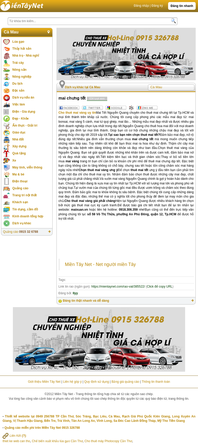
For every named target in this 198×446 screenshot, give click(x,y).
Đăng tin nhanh (182, 6)
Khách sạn (20, 202)
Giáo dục (19, 132)
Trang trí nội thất (24, 195)
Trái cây (18, 63)
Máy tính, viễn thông (27, 167)
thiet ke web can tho (16, 441)
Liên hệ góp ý (72, 381)
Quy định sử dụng (96, 381)
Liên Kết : (15, 436)
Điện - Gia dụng (23, 111)
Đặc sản (18, 90)
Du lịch (17, 83)
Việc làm (18, 104)
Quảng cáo (20, 188)
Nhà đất (18, 139)
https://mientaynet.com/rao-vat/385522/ (118, 286)
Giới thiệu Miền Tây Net (44, 381)
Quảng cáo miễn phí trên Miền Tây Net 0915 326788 (42, 428)
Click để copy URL (159, 286)
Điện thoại (20, 181)
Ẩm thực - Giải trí (24, 125)
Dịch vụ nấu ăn (23, 97)
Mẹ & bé (18, 174)
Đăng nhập (141, 5)
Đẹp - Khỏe (20, 118)
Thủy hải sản (21, 48)
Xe (14, 160)
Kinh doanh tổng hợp (27, 216)
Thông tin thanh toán (156, 381)
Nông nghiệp (21, 76)
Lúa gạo (18, 41)
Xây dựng (19, 146)
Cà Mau (11, 32)
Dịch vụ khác (21, 223)
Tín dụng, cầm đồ (25, 209)
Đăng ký (157, 5)
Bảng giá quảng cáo (125, 381)
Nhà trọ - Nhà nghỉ (25, 55)
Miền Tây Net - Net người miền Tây (100, 264)
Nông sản (19, 70)
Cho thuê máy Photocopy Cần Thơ (108, 441)
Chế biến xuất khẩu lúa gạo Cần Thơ (57, 441)
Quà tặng (19, 153)
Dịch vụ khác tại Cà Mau (82, 87)
